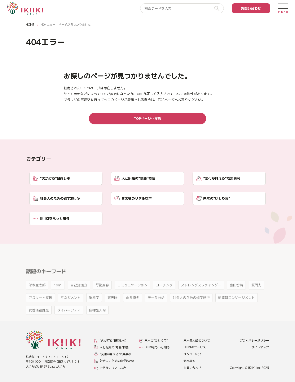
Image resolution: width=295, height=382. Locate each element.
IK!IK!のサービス (195, 347)
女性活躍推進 (39, 317)
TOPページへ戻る (147, 118)
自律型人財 (97, 317)
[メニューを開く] (283, 8)
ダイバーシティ (69, 317)
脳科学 (94, 304)
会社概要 (189, 361)
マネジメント (71, 304)
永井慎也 (132, 304)
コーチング (164, 292)
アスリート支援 (40, 304)
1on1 (58, 292)
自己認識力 (78, 292)
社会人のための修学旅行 (191, 304)
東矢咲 (112, 304)
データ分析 (156, 304)
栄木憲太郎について (197, 340)
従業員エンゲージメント (236, 304)
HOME (30, 25)
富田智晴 (236, 292)
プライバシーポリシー (254, 340)
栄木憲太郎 (37, 292)
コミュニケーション (132, 292)
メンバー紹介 (192, 354)
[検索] (218, 8)
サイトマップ (260, 347)
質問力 (256, 292)
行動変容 (102, 292)
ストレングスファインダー (201, 292)
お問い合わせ (251, 8)
